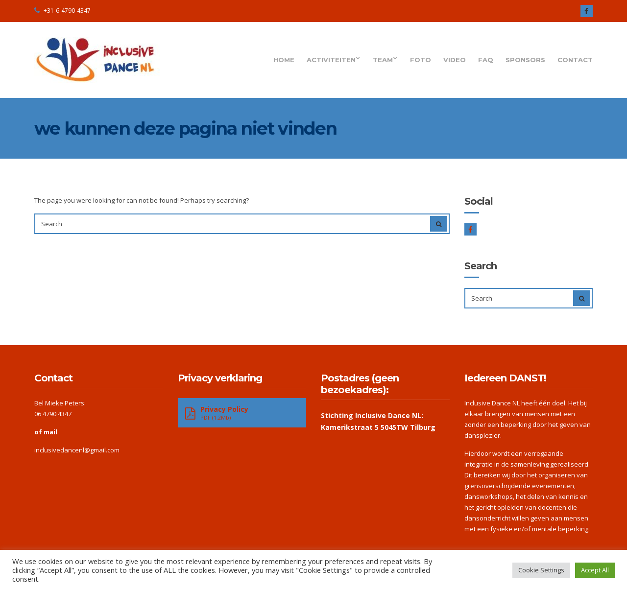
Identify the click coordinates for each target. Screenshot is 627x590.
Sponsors (525, 60)
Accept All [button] (595, 570)
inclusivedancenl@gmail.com (77, 450)
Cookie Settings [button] (541, 570)
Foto (420, 60)
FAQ (485, 60)
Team (383, 60)
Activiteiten (331, 60)
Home (283, 60)
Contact (575, 60)
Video (454, 60)
